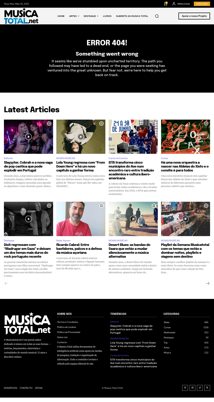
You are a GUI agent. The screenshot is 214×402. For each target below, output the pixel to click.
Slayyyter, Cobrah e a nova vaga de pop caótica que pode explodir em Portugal (28, 170)
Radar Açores (64, 245)
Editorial (9, 162)
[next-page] (207, 287)
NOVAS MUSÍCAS (67, 162)
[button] (157, 16)
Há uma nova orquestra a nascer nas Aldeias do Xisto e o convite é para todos (185, 170)
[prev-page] (6, 287)
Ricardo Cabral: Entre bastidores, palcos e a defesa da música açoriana (79, 253)
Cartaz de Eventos (119, 162)
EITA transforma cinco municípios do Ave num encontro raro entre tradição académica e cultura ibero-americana (131, 174)
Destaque (9, 245)
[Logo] (21, 16)
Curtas (165, 162)
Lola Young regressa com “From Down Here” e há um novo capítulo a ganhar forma (80, 170)
